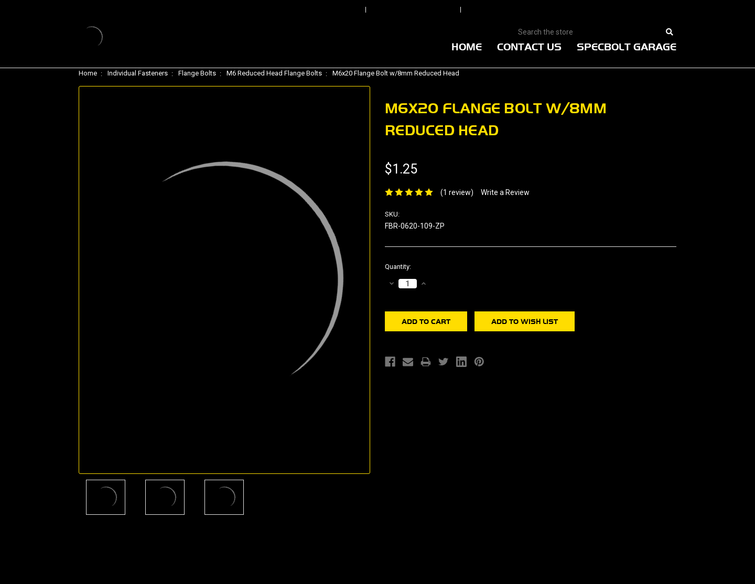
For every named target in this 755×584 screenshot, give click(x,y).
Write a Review (505, 192)
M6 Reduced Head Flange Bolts (274, 73)
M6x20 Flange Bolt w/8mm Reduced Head (395, 73)
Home (466, 46)
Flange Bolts (197, 73)
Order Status (414, 10)
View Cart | (608, 10)
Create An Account (519, 10)
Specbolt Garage (626, 46)
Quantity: (398, 267)
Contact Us (529, 46)
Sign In (331, 10)
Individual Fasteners (137, 73)
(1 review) (456, 192)
